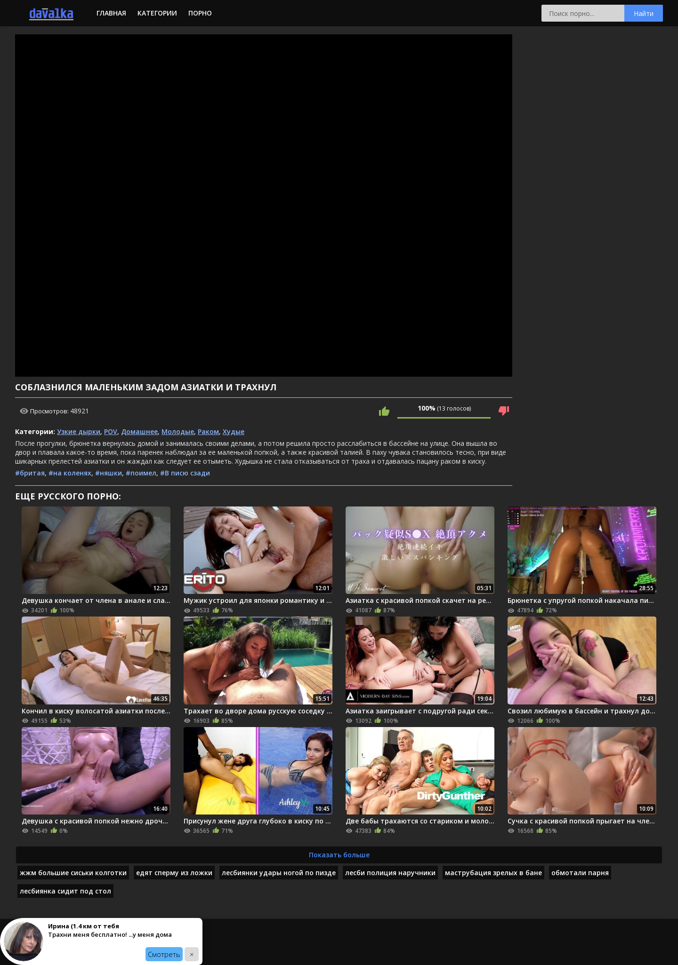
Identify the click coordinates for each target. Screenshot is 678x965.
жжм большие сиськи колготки (73, 872)
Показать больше (339, 854)
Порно (200, 12)
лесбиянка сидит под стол (65, 890)
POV (110, 431)
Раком (208, 431)
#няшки (108, 472)
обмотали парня (580, 872)
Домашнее (139, 431)
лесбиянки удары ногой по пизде (279, 872)
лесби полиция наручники (390, 872)
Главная (111, 12)
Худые (233, 431)
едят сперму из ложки (174, 872)
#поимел (141, 472)
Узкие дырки (78, 431)
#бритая (30, 472)
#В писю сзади (185, 472)
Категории (157, 12)
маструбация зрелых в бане (493, 872)
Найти (644, 13)
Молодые (177, 431)
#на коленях (69, 472)
